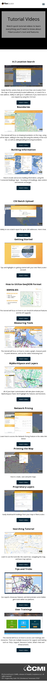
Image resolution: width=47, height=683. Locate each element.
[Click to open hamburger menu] (43, 4)
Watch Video (22, 103)
